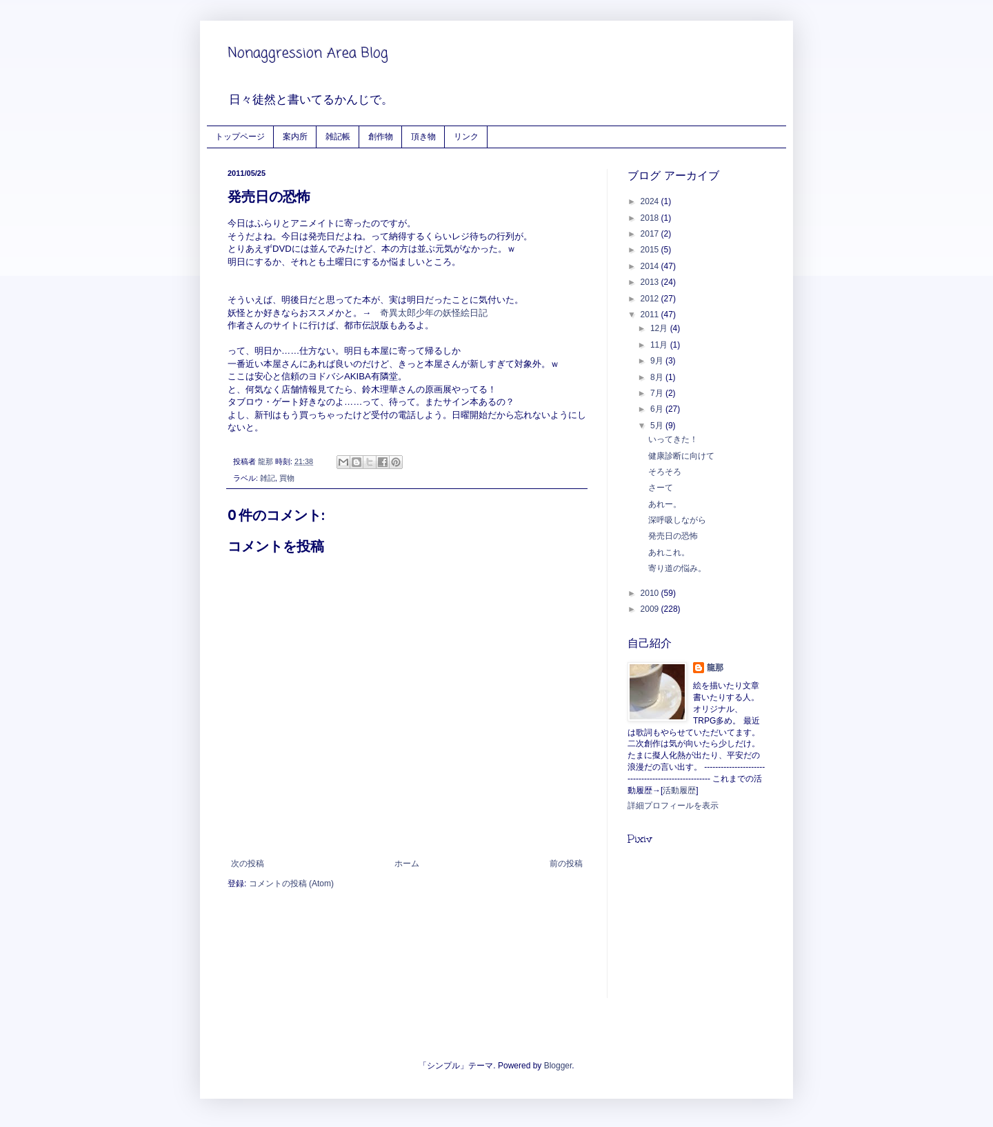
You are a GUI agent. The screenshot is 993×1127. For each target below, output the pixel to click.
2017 (651, 234)
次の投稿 (247, 863)
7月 (657, 393)
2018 (651, 218)
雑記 (267, 478)
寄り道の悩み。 (677, 568)
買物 (286, 478)
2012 (651, 298)
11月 (660, 345)
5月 (657, 425)
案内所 (295, 136)
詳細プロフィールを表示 (673, 805)
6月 (657, 409)
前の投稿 (566, 863)
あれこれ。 (669, 552)
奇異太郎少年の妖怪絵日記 (435, 313)
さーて (660, 487)
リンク (466, 136)
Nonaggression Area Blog (308, 53)
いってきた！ (673, 439)
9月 (657, 361)
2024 (651, 201)
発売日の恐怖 (673, 536)
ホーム (406, 863)
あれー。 (664, 504)
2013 (651, 282)
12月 (660, 328)
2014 (651, 266)
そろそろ (664, 472)
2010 (651, 593)
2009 (651, 609)
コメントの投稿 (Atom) (291, 883)
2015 (651, 250)
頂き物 (423, 136)
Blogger (558, 1065)
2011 (651, 314)
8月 (657, 377)
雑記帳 (337, 136)
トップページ (240, 136)
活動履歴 (679, 790)
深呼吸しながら (677, 520)
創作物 (380, 136)
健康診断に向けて (681, 456)
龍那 (715, 667)
